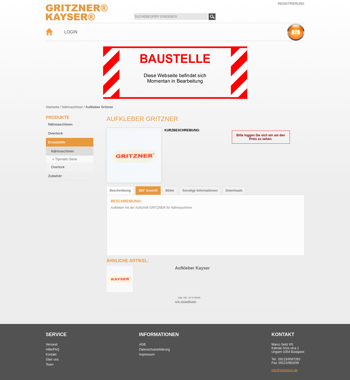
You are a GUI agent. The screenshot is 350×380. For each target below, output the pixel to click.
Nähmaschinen (72, 107)
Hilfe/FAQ (52, 349)
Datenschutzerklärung (154, 349)
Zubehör (55, 176)
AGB (142, 344)
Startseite (52, 107)
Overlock (55, 133)
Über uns (52, 359)
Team (50, 364)
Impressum (147, 354)
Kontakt (51, 354)
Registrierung (291, 4)
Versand (51, 344)
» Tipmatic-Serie (64, 159)
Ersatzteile (56, 142)
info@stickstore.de (284, 370)
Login (71, 32)
